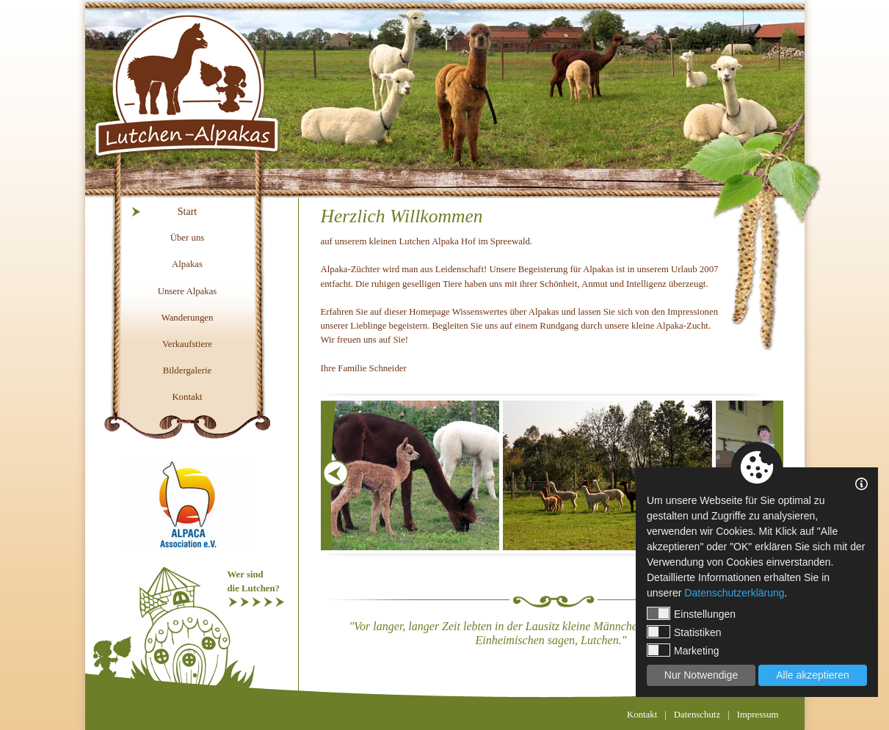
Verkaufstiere (187, 344)
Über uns (187, 238)
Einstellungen (691, 613)
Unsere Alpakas (187, 291)
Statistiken (684, 631)
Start (187, 211)
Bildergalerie (187, 370)
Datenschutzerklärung (734, 593)
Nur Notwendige (701, 675)
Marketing (683, 650)
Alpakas (187, 264)
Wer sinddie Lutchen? (254, 581)
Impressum (758, 714)
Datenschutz (697, 714)
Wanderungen (188, 318)
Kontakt (187, 397)
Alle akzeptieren (812, 675)
